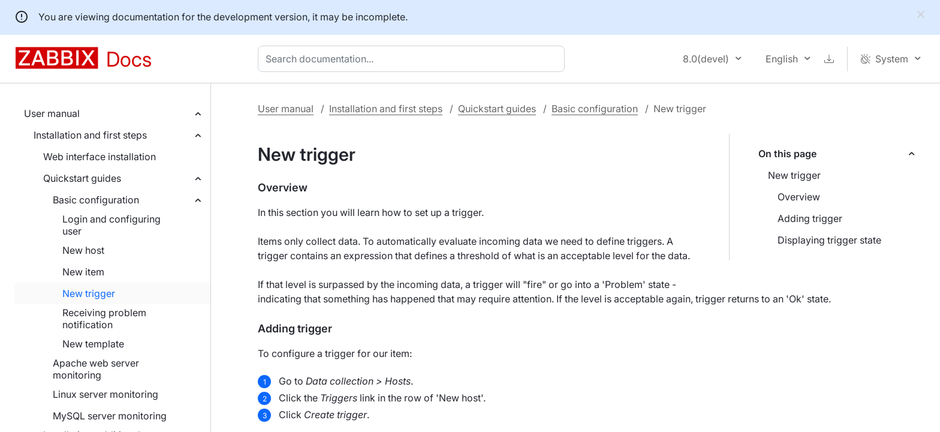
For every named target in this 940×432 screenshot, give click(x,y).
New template (93, 344)
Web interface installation (99, 157)
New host (83, 250)
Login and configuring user (111, 225)
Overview (799, 197)
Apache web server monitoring (96, 369)
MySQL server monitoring (110, 416)
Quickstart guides (82, 178)
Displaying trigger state (829, 240)
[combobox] (414, 58)
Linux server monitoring (105, 394)
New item (83, 272)
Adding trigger (810, 218)
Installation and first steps (90, 135)
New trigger (88, 293)
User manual (52, 113)
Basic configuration (96, 200)
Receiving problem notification (104, 319)
